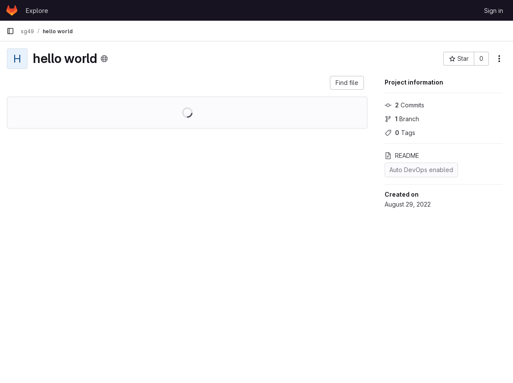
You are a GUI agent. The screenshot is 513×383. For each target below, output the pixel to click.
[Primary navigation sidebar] (10, 31)
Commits (404, 105)
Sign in (493, 10)
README (402, 155)
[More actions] (499, 59)
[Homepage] (12, 10)
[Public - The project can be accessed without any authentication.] (104, 58)
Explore (37, 10)
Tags (400, 132)
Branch (402, 118)
